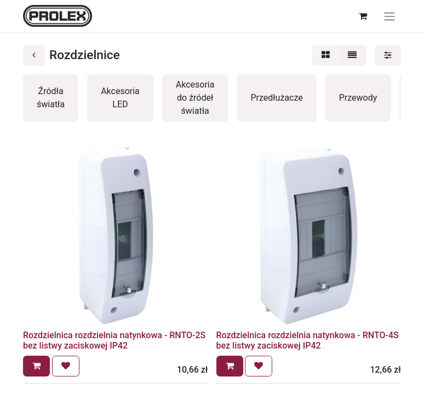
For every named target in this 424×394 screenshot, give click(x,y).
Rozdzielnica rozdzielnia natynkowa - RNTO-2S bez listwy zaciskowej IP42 (114, 340)
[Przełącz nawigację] (389, 16)
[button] (36, 366)
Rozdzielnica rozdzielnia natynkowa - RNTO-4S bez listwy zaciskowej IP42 (307, 340)
